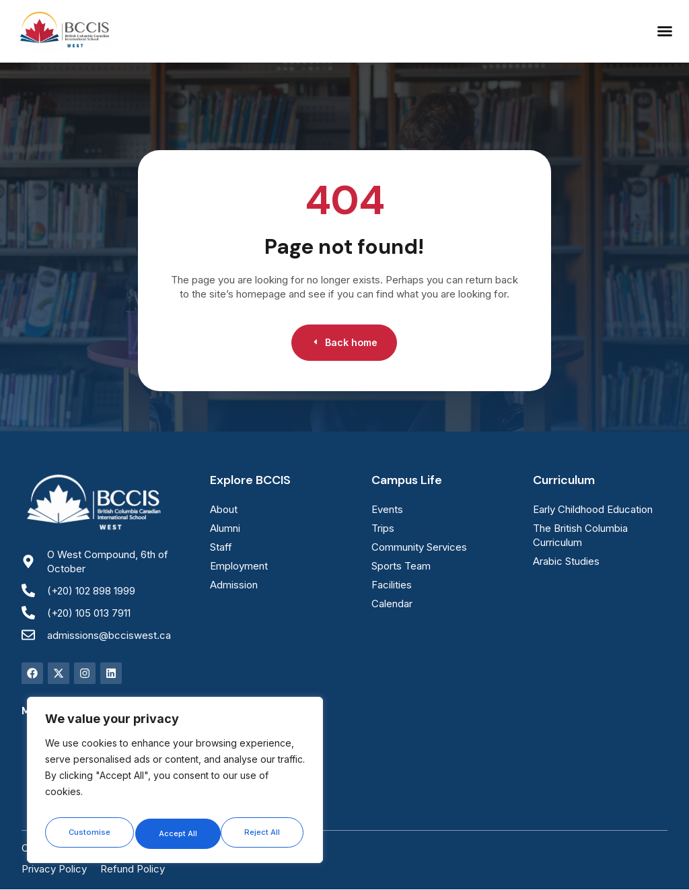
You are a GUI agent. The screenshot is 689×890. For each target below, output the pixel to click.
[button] (665, 31)
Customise (88, 833)
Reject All (176, 833)
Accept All (263, 833)
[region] (175, 783)
